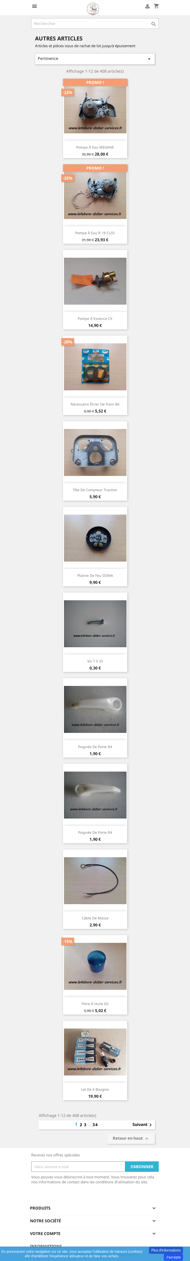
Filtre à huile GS (95, 1003)
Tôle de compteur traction (95, 489)
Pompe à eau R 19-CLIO (95, 232)
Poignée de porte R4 (95, 746)
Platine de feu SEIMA (95, 575)
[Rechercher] (95, 23)
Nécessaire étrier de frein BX (95, 404)
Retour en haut (131, 1139)
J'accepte (173, 1257)
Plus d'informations (166, 1250)
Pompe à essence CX (95, 318)
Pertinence (95, 59)
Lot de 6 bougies (95, 1089)
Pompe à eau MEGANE (95, 147)
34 (95, 1124)
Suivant (143, 1125)
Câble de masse (95, 918)
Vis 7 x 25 (95, 661)
